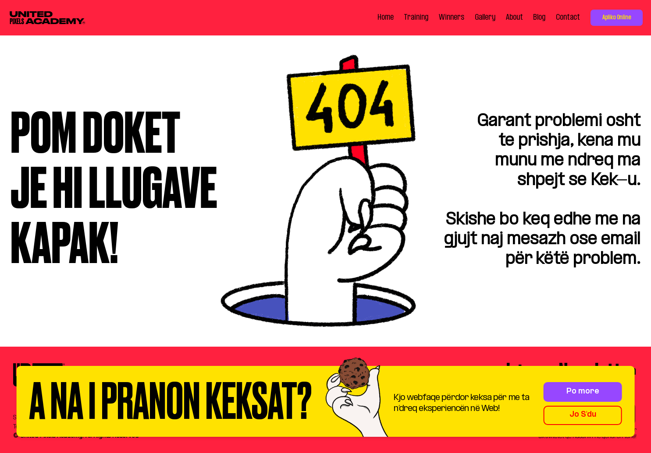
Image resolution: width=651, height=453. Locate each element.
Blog (539, 17)
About (514, 17)
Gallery (485, 17)
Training (416, 17)
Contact (568, 17)
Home (385, 17)
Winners (451, 17)
